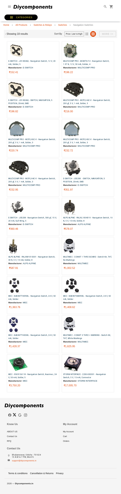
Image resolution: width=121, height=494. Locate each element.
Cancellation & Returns (42, 473)
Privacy (59, 473)
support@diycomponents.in (24, 461)
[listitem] (32, 431)
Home (6, 25)
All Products (21, 25)
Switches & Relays (43, 25)
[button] (21, 17)
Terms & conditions (18, 473)
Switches (62, 25)
